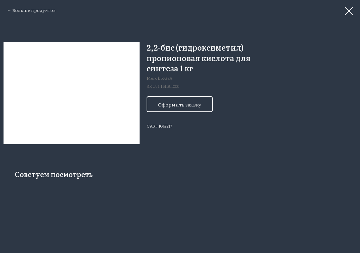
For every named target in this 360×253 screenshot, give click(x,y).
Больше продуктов (34, 10)
